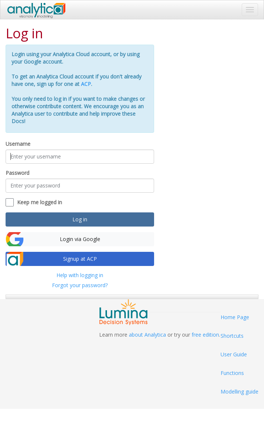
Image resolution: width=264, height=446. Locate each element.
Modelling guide (239, 391)
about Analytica (147, 334)
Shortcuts (232, 335)
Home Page (235, 317)
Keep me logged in (39, 202)
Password (17, 172)
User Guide (234, 354)
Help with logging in (79, 275)
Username (18, 143)
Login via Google (80, 239)
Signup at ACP (80, 258)
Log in (79, 219)
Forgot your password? (80, 285)
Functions (232, 372)
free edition (205, 334)
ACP (86, 83)
